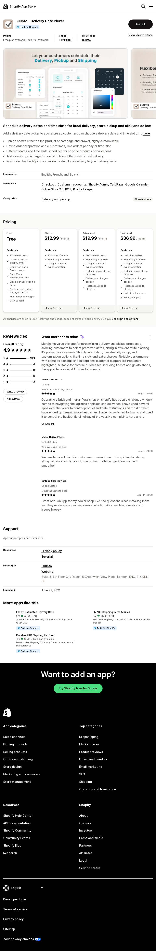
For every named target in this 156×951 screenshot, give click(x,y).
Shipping (85, 781)
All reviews (13, 398)
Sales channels (14, 736)
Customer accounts (71, 184)
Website (47, 571)
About (83, 815)
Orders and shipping (18, 759)
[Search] (143, 6)
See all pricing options (125, 318)
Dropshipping (89, 736)
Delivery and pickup (55, 199)
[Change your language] (27, 888)
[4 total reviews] (34, 364)
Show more (47, 423)
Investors (86, 830)
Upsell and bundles (93, 759)
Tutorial (47, 556)
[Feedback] (150, 337)
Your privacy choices (18, 939)
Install (140, 24)
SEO (82, 774)
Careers (85, 823)
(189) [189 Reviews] (69, 39)
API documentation (17, 823)
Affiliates (85, 853)
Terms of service (15, 909)
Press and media (91, 838)
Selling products (15, 752)
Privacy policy (51, 551)
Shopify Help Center (18, 815)
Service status (89, 868)
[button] (39, 620)
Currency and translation (97, 789)
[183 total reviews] (32, 358)
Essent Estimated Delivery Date (35, 612)
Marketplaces (89, 744)
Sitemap (9, 929)
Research (10, 853)
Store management (17, 781)
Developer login (14, 899)
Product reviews (91, 752)
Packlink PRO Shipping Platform (35, 635)
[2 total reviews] (34, 381)
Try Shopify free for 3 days (78, 688)
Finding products (15, 744)
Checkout (48, 184)
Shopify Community (17, 830)
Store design (12, 766)
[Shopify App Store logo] (19, 6)
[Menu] (151, 6)
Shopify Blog (12, 845)
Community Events (16, 838)
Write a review (15, 391)
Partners (85, 845)
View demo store (140, 35)
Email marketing (90, 766)
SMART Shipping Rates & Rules (111, 612)
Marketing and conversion (22, 774)
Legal (83, 860)
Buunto (86, 39)
